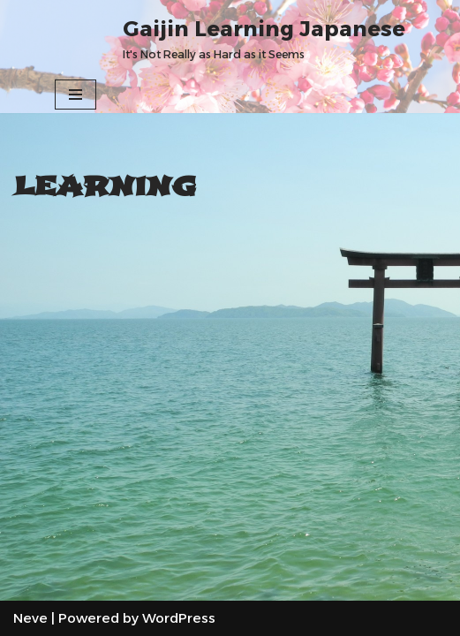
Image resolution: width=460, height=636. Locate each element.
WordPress (178, 618)
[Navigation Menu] (75, 95)
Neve (30, 618)
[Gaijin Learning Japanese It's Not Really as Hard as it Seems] (264, 38)
